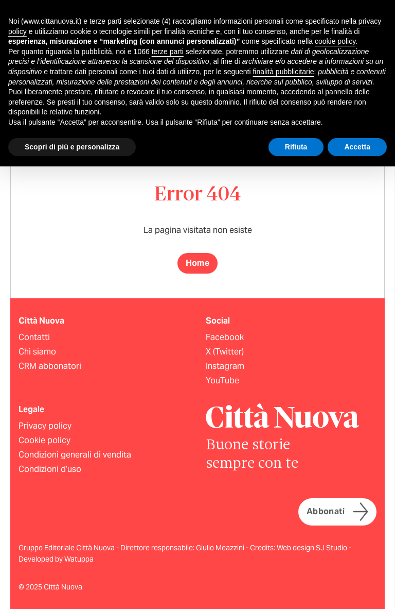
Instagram (225, 366)
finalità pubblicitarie (283, 71)
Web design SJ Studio (313, 547)
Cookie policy (44, 440)
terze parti (168, 51)
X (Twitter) (225, 351)
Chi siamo (37, 351)
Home (198, 263)
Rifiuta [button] (296, 147)
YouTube (222, 380)
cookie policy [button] (335, 41)
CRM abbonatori (50, 366)
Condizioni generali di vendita (75, 454)
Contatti (34, 337)
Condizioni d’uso (50, 469)
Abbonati (337, 511)
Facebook (225, 337)
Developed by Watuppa (56, 559)
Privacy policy (45, 425)
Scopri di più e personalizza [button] (72, 147)
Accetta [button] (357, 147)
